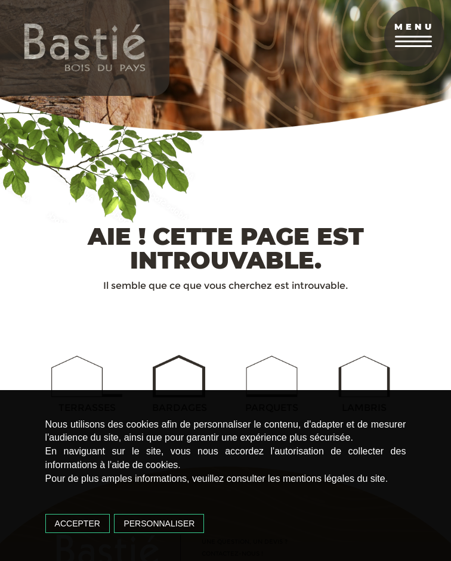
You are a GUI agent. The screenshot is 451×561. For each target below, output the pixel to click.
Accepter (77, 523)
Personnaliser (158, 523)
